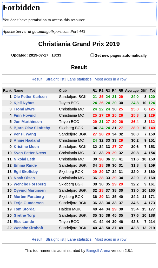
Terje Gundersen (29, 203)
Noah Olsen (24, 178)
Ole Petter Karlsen (30, 97)
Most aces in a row (110, 79)
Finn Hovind (25, 115)
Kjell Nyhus (24, 103)
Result (37, 79)
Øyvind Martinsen (30, 190)
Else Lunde (24, 222)
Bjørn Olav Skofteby (32, 128)
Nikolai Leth (24, 159)
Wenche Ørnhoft (28, 228)
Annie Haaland (27, 140)
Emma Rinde (25, 165)
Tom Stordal (25, 209)
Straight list (54, 79)
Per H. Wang (25, 134)
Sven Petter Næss (30, 153)
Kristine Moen (26, 147)
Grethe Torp (24, 215)
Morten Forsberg (29, 197)
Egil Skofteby (26, 172)
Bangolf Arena (98, 250)
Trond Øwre (24, 109)
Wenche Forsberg (30, 184)
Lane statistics (79, 79)
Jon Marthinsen (28, 122)
